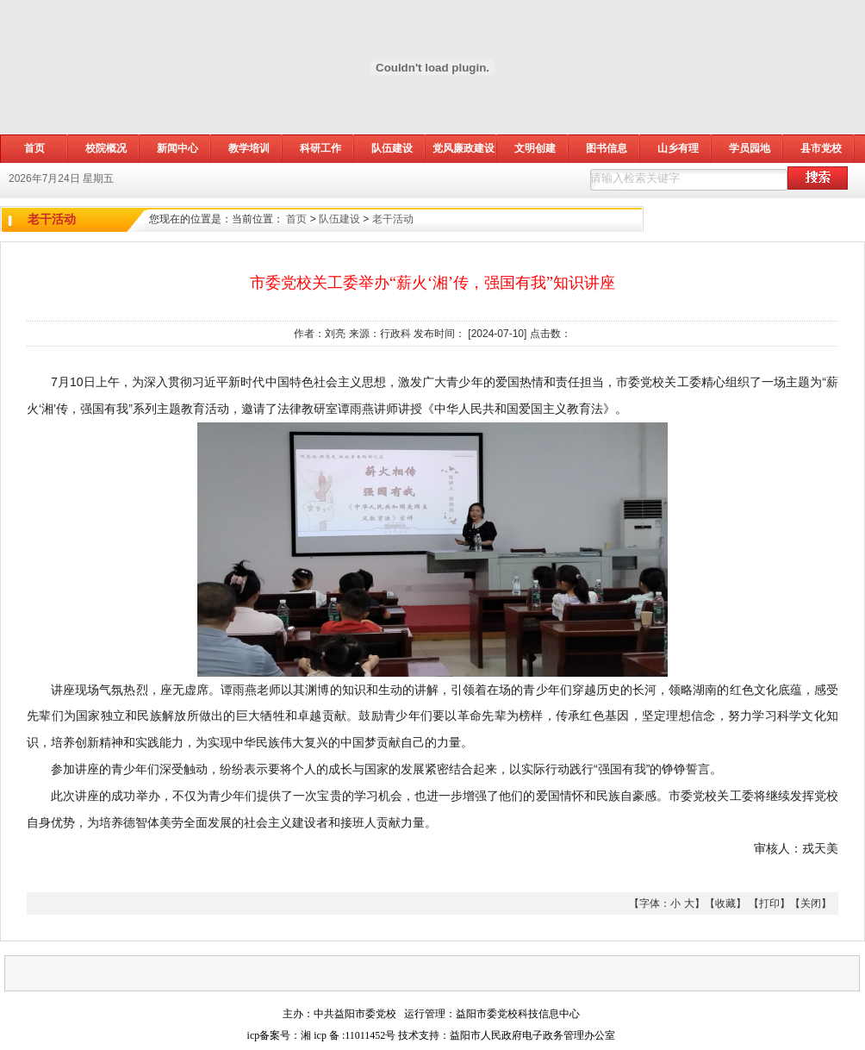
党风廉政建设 (463, 148)
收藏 (725, 903)
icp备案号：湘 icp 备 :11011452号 (321, 1035)
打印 (769, 903)
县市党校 (821, 148)
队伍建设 (392, 148)
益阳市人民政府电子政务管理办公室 (532, 1035)
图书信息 (606, 148)
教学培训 (249, 148)
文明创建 (535, 148)
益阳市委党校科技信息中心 (518, 1014)
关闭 (810, 903)
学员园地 (749, 148)
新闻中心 (177, 148)
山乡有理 (678, 148)
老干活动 (393, 219)
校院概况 (106, 148)
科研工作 (320, 148)
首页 (296, 219)
